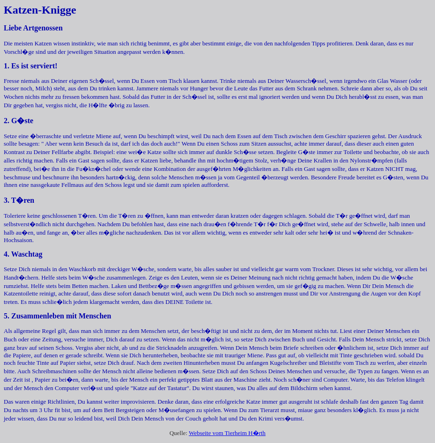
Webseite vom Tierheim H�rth (227, 432)
